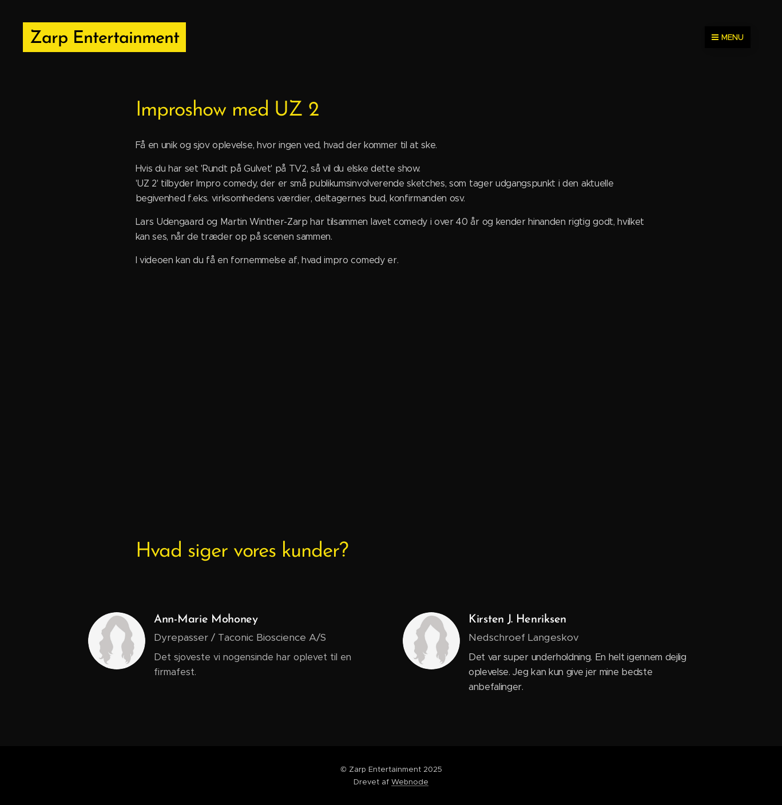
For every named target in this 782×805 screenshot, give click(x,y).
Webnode (409, 782)
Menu (728, 37)
